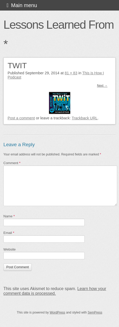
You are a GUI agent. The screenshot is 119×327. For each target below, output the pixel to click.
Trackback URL (85, 118)
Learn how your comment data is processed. (54, 291)
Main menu (24, 5)
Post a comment (21, 118)
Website (9, 249)
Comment (11, 163)
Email (8, 233)
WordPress (57, 312)
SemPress (95, 312)
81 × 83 (71, 73)
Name (9, 216)
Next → (102, 85)
